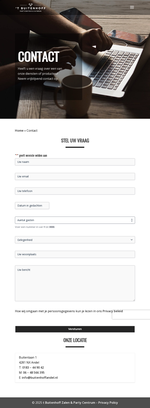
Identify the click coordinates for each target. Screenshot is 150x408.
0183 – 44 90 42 (33, 367)
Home (19, 130)
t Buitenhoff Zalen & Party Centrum (69, 403)
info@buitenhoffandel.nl (40, 378)
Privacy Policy (108, 403)
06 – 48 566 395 (34, 372)
